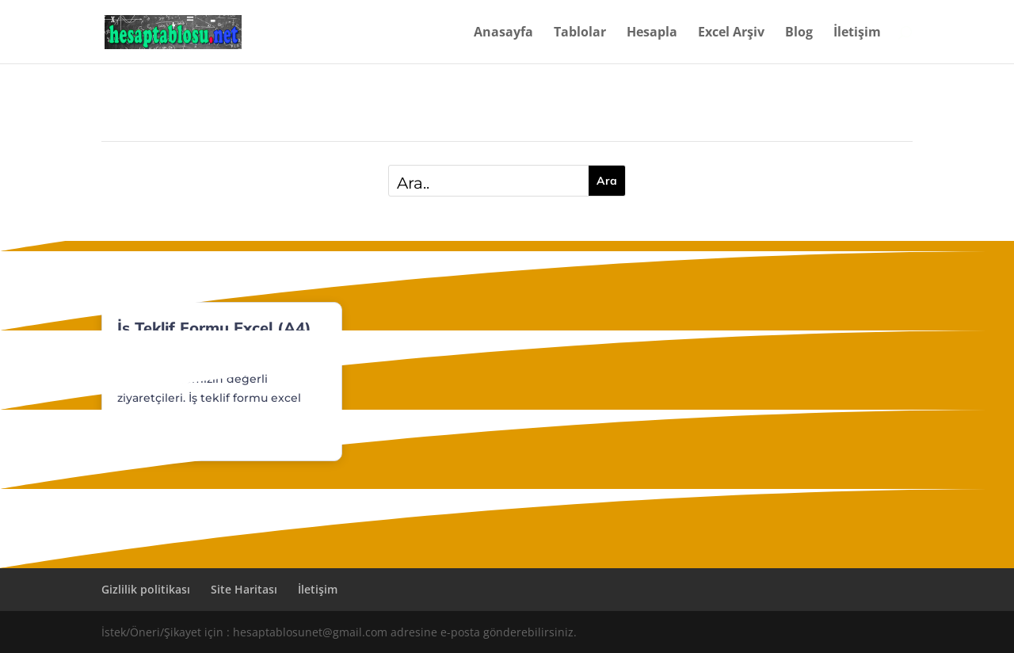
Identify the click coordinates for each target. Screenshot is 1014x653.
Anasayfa (503, 33)
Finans (187, 355)
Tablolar (580, 33)
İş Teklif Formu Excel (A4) (214, 328)
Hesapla (652, 33)
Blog (799, 33)
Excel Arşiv (731, 33)
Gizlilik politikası (145, 589)
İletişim (857, 33)
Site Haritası (244, 589)
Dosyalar (140, 355)
